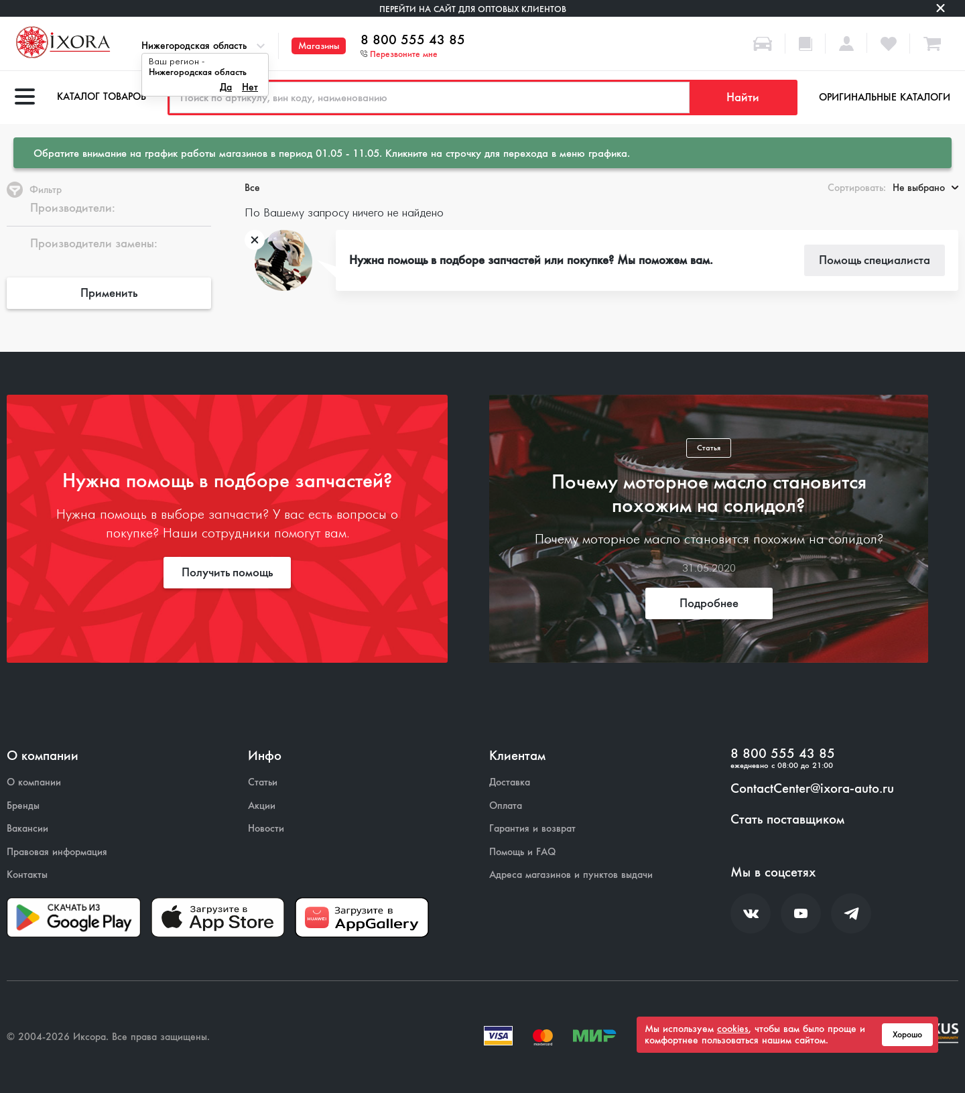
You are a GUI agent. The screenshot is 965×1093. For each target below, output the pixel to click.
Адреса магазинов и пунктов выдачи (571, 875)
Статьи (262, 782)
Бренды (23, 806)
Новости (266, 828)
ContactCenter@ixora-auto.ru (812, 788)
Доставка (509, 782)
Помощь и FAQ (522, 852)
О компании (34, 782)
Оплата (505, 806)
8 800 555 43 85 (413, 40)
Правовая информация (57, 852)
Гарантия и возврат (532, 828)
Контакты (27, 875)
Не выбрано (925, 188)
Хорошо (907, 1035)
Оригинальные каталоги (884, 97)
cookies (733, 1028)
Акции (261, 806)
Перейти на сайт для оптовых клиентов (472, 9)
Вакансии (27, 828)
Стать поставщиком (787, 819)
